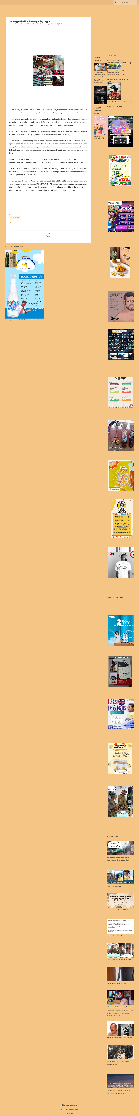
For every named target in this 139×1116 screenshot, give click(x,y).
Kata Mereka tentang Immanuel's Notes (119, 959)
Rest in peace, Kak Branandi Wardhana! (119, 910)
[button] (10, 27)
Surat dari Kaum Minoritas (115, 936)
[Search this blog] (127, 2)
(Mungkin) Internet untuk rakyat (117, 983)
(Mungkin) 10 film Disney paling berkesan (120, 1037)
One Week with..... (15, 217)
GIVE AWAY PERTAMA (114, 886)
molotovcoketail (74, 1109)
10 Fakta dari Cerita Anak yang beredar (119, 1007)
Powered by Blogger (69, 1105)
